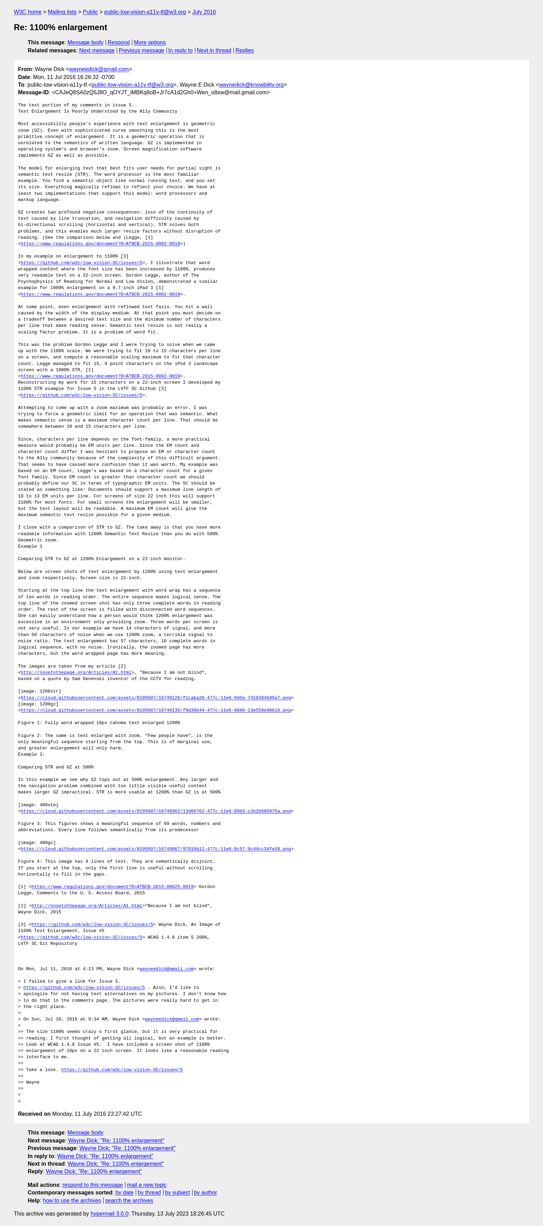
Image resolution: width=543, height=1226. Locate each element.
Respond (119, 42)
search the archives (129, 1200)
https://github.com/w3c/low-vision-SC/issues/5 (81, 263)
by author (205, 1192)
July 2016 (204, 12)
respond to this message (92, 1185)
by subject (177, 1192)
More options (150, 42)
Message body (86, 42)
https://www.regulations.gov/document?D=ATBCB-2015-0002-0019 (100, 244)
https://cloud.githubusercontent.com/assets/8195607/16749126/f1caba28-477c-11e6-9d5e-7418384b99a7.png (156, 698)
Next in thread (214, 50)
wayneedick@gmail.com (99, 69)
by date (124, 1192)
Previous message (141, 50)
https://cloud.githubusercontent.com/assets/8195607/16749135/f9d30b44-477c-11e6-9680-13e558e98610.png (156, 710)
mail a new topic (147, 1185)
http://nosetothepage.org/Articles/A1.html (76, 673)
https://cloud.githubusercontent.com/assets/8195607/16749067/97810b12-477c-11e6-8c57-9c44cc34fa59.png (156, 849)
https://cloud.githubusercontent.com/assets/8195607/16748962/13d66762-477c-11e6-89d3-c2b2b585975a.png (156, 811)
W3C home (28, 12)
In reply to (180, 50)
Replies (244, 50)
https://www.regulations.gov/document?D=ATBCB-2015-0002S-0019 (113, 887)
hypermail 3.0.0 (109, 1214)
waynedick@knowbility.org (251, 85)
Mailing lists (62, 12)
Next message (97, 50)
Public (90, 12)
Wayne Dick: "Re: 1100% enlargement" (116, 1141)
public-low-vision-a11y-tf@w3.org (145, 12)
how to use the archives (72, 1200)
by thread (149, 1192)
